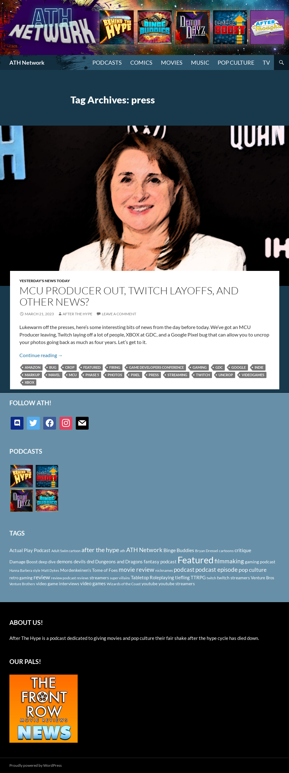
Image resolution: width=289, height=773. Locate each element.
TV (266, 62)
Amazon (32, 367)
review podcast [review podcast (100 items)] (63, 578)
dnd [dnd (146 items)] (90, 561)
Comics (141, 62)
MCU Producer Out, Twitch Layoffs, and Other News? (129, 296)
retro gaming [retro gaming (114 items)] (21, 577)
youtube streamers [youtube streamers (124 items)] (176, 583)
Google (238, 367)
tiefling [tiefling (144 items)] (182, 577)
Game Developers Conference (156, 367)
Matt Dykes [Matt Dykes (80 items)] (50, 570)
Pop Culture (236, 62)
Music (200, 62)
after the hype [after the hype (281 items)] (100, 549)
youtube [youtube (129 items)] (149, 583)
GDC (219, 367)
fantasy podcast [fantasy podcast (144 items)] (160, 561)
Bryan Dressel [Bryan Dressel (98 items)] (206, 550)
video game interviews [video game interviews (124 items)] (57, 583)
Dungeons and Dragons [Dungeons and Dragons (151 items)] (119, 561)
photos (115, 375)
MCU (73, 375)
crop (70, 367)
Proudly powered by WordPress (35, 765)
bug (52, 367)
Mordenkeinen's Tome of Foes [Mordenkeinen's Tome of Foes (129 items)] (89, 570)
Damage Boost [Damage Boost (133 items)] (23, 561)
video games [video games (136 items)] (93, 583)
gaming (200, 367)
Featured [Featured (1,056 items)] (196, 559)
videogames (253, 375)
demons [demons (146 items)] (65, 561)
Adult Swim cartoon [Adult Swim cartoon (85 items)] (65, 551)
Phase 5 (92, 375)
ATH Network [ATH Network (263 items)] (144, 549)
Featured (92, 367)
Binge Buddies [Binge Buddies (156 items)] (178, 550)
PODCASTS (107, 62)
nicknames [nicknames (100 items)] (164, 570)
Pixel (135, 375)
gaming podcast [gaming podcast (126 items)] (260, 561)
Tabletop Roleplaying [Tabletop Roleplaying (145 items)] (152, 577)
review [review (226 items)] (42, 577)
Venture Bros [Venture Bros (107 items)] (262, 577)
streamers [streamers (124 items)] (99, 577)
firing (114, 367)
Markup (32, 375)
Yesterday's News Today (44, 280)
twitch (203, 375)
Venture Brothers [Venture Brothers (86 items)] (22, 584)
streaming (177, 375)
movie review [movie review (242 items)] (136, 569)
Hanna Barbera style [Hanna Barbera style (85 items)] (24, 570)
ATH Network (26, 62)
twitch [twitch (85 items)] (211, 578)
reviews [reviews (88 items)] (83, 578)
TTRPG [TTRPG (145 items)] (198, 577)
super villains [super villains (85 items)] (120, 578)
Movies (172, 62)
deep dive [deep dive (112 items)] (47, 561)
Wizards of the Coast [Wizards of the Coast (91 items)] (124, 584)
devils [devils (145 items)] (80, 561)
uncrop (226, 375)
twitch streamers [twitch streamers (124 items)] (233, 577)
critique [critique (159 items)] (243, 550)
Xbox (29, 382)
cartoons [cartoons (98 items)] (226, 550)
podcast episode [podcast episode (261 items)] (216, 569)
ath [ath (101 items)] (122, 550)
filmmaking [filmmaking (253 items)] (229, 561)
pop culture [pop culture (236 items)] (252, 569)
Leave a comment (119, 314)
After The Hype (77, 314)
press (154, 375)
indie (259, 367)
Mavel (54, 375)
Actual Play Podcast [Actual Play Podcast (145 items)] (29, 550)
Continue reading (41, 355)
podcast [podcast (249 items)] (184, 569)
